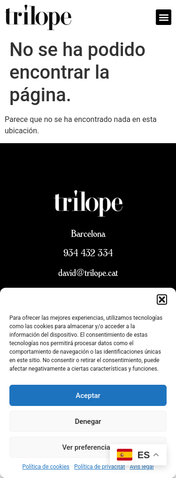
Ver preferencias (88, 447)
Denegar (88, 421)
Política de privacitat (99, 466)
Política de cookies (46, 466)
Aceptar (88, 395)
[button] (162, 299)
